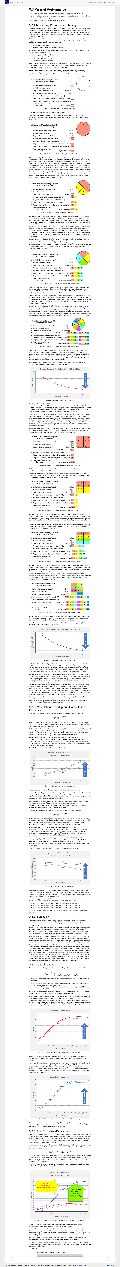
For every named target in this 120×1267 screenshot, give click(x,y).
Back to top (110, 1265)
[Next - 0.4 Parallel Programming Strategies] (112, 1258)
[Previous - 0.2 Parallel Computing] (8, 1258)
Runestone (79, 1265)
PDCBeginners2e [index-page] (16, 2)
